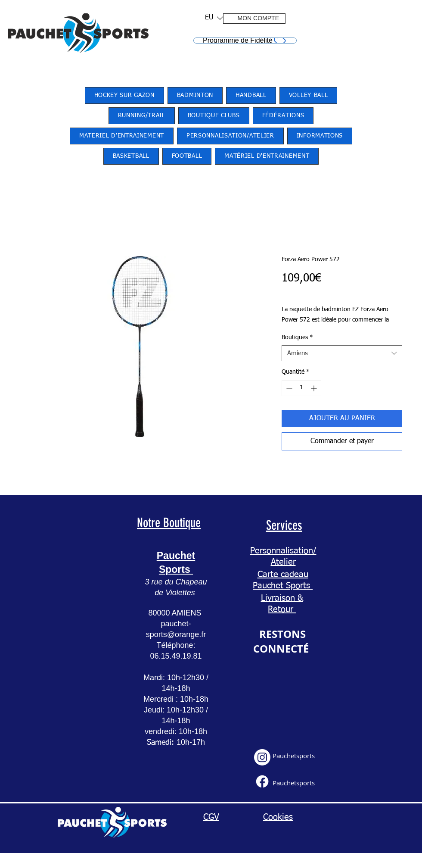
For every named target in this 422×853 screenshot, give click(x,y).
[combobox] (342, 353)
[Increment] (314, 388)
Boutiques (297, 337)
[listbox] (214, 17)
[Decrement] (288, 388)
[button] (211, 17)
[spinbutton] (301, 388)
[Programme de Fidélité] (245, 40)
